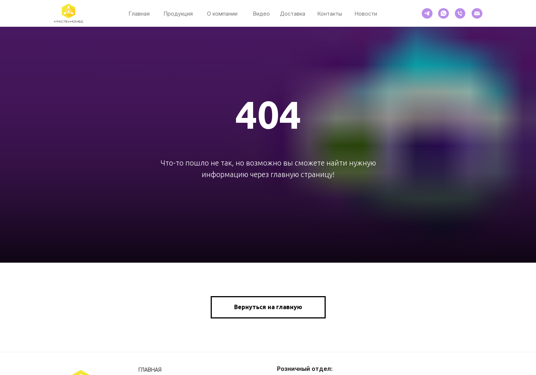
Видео (261, 13)
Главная (139, 13)
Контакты (330, 13)
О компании (222, 13)
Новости (366, 13)
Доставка (292, 13)
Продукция (178, 13)
